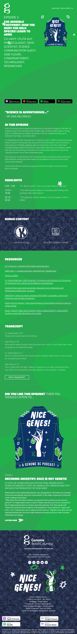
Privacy (65, 627)
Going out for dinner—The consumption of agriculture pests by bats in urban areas (38, 304)
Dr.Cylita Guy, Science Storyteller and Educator (27, 265)
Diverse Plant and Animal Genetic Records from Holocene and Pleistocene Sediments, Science (34, 289)
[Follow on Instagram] (46, 562)
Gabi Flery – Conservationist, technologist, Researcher (30, 270)
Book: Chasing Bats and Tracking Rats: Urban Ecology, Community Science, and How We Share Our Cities (36, 311)
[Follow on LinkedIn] (38, 562)
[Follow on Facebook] (33, 562)
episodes (56, 8)
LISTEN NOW (11, 520)
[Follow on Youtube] (42, 562)
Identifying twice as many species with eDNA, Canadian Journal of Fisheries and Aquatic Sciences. (36, 296)
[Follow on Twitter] (29, 562)
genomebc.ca (67, 8)
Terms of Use (56, 627)
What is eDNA (11, 275)
